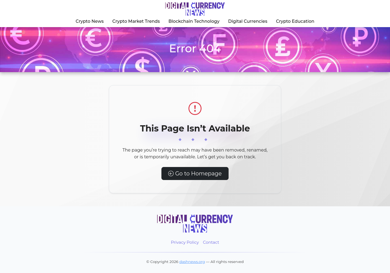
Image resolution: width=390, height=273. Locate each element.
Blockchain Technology (193, 21)
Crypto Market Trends (136, 21)
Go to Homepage (195, 173)
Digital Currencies (247, 21)
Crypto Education (295, 21)
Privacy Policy (185, 242)
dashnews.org (192, 261)
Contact (211, 242)
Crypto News (90, 21)
